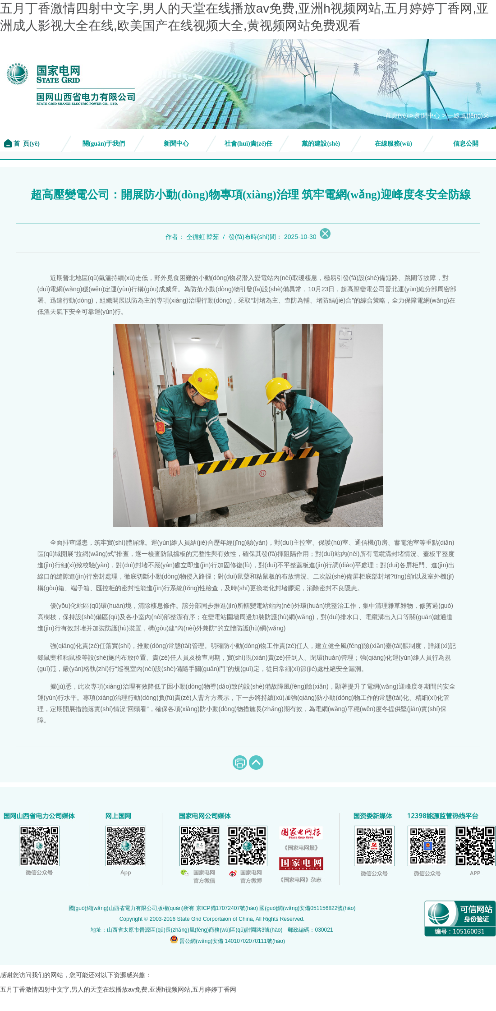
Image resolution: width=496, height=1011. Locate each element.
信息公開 (465, 143)
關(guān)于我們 (104, 143)
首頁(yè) (396, 115)
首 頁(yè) (26, 143)
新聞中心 (427, 115)
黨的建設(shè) (321, 143)
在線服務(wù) (393, 143)
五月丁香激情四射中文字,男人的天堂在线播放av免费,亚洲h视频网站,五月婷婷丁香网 (118, 989)
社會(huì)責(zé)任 (249, 143)
